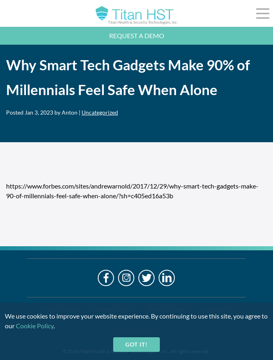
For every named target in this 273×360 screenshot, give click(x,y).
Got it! (136, 344)
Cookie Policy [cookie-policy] (35, 326)
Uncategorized (100, 112)
